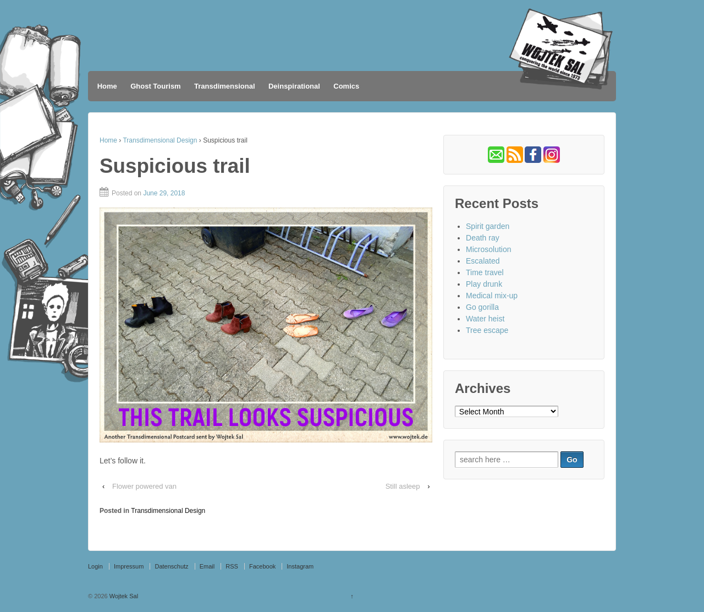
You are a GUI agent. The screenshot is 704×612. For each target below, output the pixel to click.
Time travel (485, 272)
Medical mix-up (492, 295)
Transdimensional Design (160, 140)
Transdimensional (224, 86)
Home (107, 86)
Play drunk (484, 284)
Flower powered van (144, 486)
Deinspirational (294, 86)
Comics (346, 86)
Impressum (129, 566)
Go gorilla (482, 307)
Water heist (485, 318)
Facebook (262, 566)
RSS (232, 566)
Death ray (482, 237)
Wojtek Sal (123, 596)
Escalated (482, 260)
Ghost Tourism (155, 86)
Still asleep (403, 486)
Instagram (300, 566)
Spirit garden (487, 226)
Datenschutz (171, 566)
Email (207, 566)
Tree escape (487, 330)
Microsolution (488, 249)
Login (95, 566)
